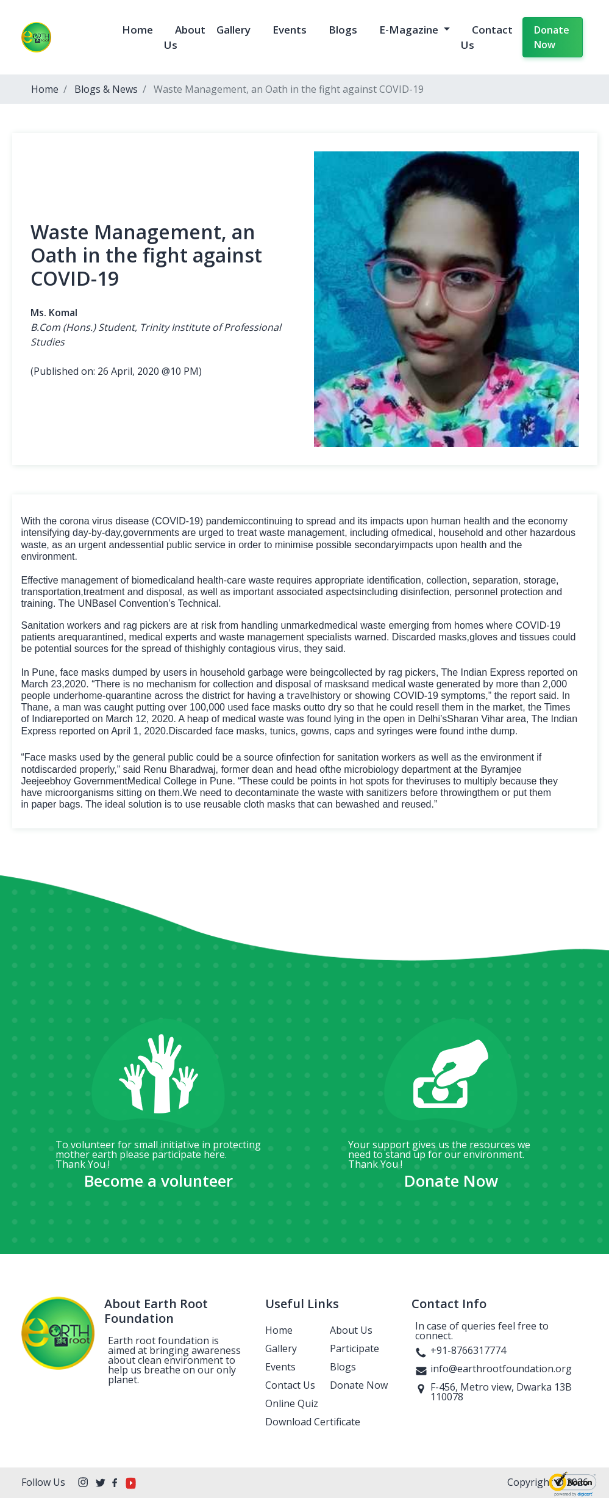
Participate (354, 1348)
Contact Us (290, 1385)
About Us (351, 1330)
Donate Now (551, 37)
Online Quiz (291, 1403)
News (125, 89)
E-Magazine (410, 30)
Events (289, 30)
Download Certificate (312, 1421)
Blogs (343, 30)
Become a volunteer (158, 1181)
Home (137, 30)
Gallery (233, 30)
